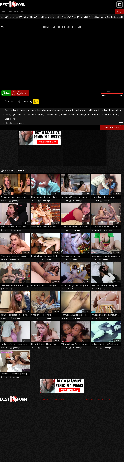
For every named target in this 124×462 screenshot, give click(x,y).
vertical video (11, 118)
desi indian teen (44, 110)
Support (75, 399)
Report (24, 93)
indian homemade (26, 114)
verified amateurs (110, 114)
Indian (13, 110)
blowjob (64, 114)
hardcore (89, 114)
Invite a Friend (60, 399)
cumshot (72, 114)
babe (57, 114)
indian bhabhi (108, 110)
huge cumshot (47, 114)
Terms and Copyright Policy (97, 399)
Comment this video (113, 127)
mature (97, 114)
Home (45, 399)
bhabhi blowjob (94, 110)
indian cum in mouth (26, 110)
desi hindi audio (59, 110)
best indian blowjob (77, 110)
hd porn (80, 114)
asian (37, 114)
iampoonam (18, 123)
